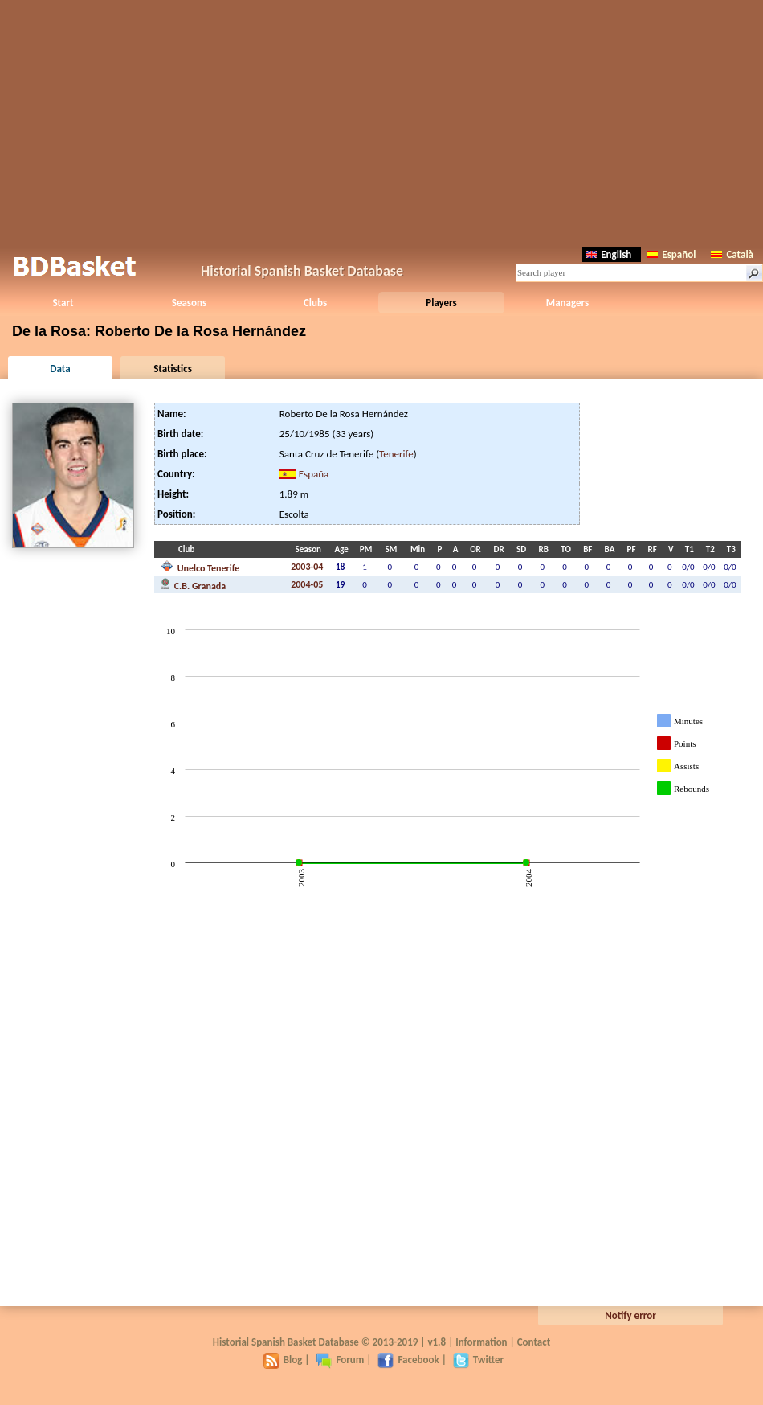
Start (62, 303)
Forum (340, 1360)
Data (60, 369)
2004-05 (307, 584)
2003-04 (307, 566)
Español (671, 254)
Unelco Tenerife (200, 566)
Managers (567, 303)
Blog (283, 1360)
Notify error (630, 1315)
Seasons (189, 303)
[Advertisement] (381, 120)
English (608, 254)
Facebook (408, 1360)
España (314, 474)
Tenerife (396, 454)
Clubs (315, 303)
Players (441, 303)
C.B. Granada (193, 584)
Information (481, 1342)
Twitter (478, 1360)
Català (732, 254)
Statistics (172, 369)
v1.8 (436, 1342)
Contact (533, 1342)
